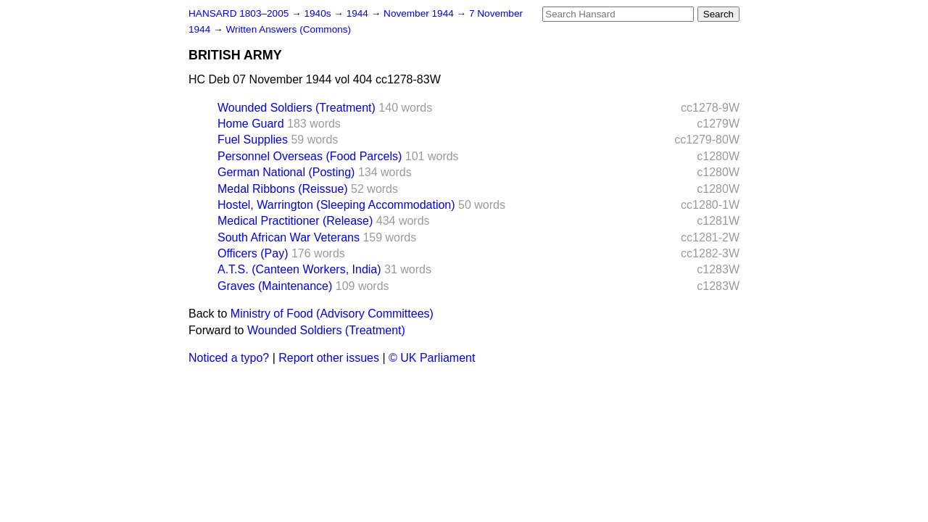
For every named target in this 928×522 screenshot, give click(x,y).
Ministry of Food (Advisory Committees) (332, 313)
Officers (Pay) (253, 253)
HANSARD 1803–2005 (238, 13)
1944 (359, 13)
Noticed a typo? (228, 358)
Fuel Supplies (253, 139)
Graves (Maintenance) (275, 286)
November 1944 (420, 13)
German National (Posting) (286, 172)
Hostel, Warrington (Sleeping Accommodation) (336, 205)
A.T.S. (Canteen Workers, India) (299, 269)
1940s (319, 13)
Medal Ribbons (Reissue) (283, 189)
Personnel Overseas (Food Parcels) (310, 156)
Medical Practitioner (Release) (295, 221)
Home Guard (251, 123)
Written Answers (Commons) (288, 29)
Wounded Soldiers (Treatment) (297, 108)
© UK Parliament (432, 358)
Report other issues (328, 358)
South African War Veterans (289, 237)
